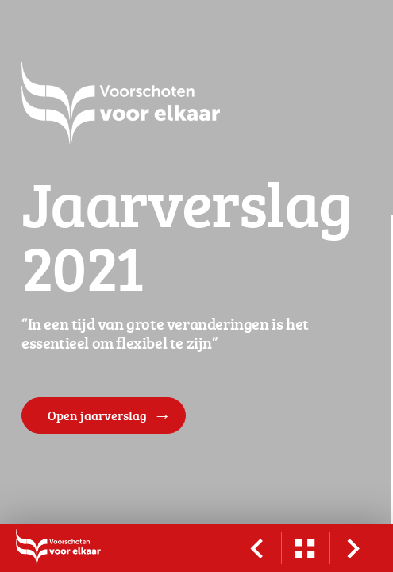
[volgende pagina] (353, 548)
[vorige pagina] (256, 548)
